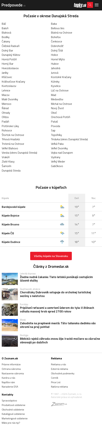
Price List (56, 382)
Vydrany (55, 157)
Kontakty (7, 394)
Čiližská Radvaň (11, 46)
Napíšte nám (8, 382)
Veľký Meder (58, 161)
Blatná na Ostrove (61, 32)
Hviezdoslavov (10, 68)
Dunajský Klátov (11, 55)
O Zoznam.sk (10, 358)
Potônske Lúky (10, 126)
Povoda (55, 126)
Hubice (55, 64)
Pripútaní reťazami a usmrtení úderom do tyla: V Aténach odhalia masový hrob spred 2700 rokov (57, 310)
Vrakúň (6, 157)
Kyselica (55, 86)
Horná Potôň (9, 59)
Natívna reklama (59, 386)
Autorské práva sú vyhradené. (66, 397)
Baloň (5, 28)
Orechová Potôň (60, 117)
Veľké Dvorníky (59, 148)
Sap (53, 130)
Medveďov (57, 99)
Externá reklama (59, 369)
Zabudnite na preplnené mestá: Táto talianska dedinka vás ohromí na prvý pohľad (58, 325)
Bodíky (6, 37)
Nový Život (57, 108)
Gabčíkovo (57, 166)
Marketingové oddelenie (15, 418)
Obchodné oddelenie (13, 409)
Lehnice (6, 90)
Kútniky (55, 81)
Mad (53, 95)
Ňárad (5, 108)
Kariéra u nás (8, 378)
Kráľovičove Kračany (13, 81)
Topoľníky (56, 135)
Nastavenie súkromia (13, 373)
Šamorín (6, 166)
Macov (6, 95)
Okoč (54, 113)
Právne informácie (11, 364)
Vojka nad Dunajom (62, 152)
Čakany (6, 41)
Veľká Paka (57, 144)
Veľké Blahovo (10, 148)
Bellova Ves (57, 28)
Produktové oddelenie (13, 405)
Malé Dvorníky (10, 99)
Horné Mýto (58, 59)
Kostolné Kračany (61, 77)
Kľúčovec (7, 77)
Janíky (5, 73)
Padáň (5, 121)
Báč (4, 24)
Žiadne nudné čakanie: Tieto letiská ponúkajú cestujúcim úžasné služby (56, 279)
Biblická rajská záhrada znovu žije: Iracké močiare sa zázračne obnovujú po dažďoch (60, 341)
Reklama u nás (58, 364)
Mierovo (6, 104)
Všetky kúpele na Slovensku (51, 256)
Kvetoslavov (9, 86)
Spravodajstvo (9, 400)
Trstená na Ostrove (13, 144)
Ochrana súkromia (11, 369)
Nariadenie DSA (10, 386)
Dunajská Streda (11, 170)
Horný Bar (7, 64)
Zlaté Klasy (8, 161)
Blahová (6, 32)
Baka (54, 24)
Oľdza (5, 117)
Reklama (56, 358)
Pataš (54, 121)
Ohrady (6, 113)
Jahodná (55, 68)
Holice (54, 55)
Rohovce (7, 130)
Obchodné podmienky (62, 373)
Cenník (54, 378)
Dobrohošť (57, 46)
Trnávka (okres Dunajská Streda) (69, 139)
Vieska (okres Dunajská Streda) (19, 152)
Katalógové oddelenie (13, 414)
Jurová (54, 73)
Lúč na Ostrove (60, 90)
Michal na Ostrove (61, 104)
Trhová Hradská (11, 139)
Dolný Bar (7, 50)
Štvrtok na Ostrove (13, 135)
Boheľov (56, 37)
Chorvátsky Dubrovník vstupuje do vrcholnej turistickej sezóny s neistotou (55, 294)
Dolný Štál (57, 50)
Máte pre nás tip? (11, 423)
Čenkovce (56, 41)
